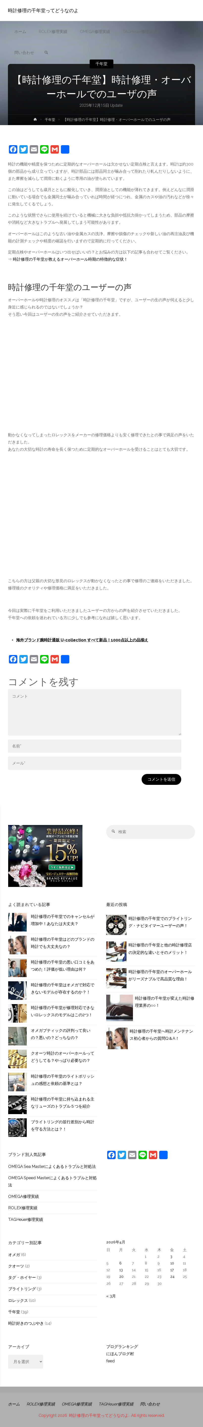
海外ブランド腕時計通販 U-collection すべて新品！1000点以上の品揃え (82, 640)
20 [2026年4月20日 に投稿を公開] (121, 1276)
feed (110, 1361)
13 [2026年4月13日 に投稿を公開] (121, 1270)
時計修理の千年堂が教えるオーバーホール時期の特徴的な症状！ (70, 259)
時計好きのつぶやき (26, 1323)
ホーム (14, 1404)
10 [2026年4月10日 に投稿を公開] (172, 1263)
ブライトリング (22, 1289)
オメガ (14, 1254)
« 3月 (111, 1296)
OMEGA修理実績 (23, 1196)
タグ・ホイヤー (22, 1277)
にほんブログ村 (120, 1353)
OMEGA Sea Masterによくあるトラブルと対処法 (52, 1166)
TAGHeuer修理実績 (25, 1219)
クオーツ (16, 1266)
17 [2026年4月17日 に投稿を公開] (172, 1270)
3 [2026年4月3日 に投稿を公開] (171, 1256)
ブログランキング (122, 1346)
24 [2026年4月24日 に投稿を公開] (172, 1276)
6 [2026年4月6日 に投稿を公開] (120, 1263)
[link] (46, 53)
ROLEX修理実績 (22, 1208)
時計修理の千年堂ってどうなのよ (43, 10)
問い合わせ (152, 1404)
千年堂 (101, 63)
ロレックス (18, 1300)
